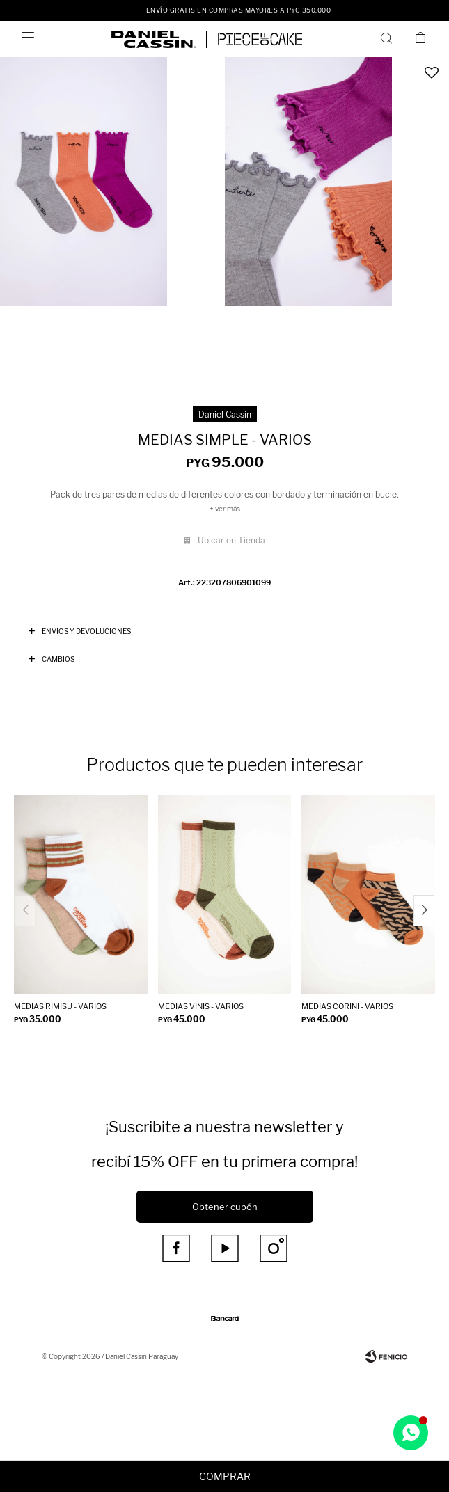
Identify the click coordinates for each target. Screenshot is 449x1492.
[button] (423, 910)
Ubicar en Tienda (231, 540)
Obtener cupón (225, 1206)
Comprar (225, 1476)
